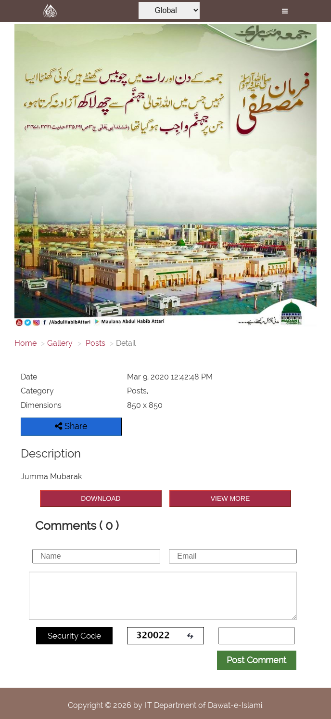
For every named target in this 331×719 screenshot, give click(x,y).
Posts (94, 343)
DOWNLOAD (100, 498)
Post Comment (256, 660)
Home (25, 343)
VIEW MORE (230, 498)
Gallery (60, 343)
